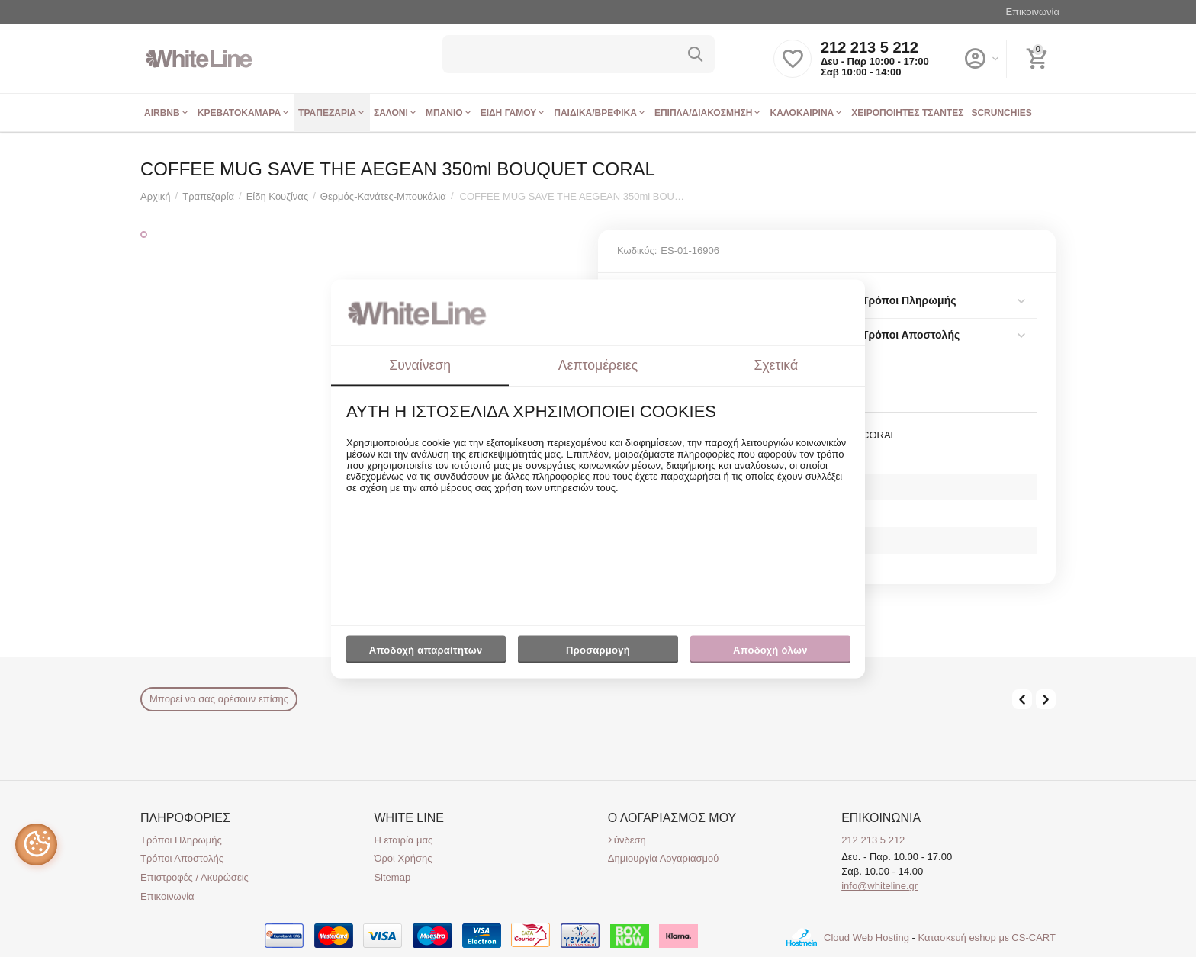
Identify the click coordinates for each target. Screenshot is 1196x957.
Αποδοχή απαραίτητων (426, 651)
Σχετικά (776, 365)
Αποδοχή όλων (770, 651)
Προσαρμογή (597, 654)
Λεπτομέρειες (598, 365)
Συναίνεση (420, 365)
